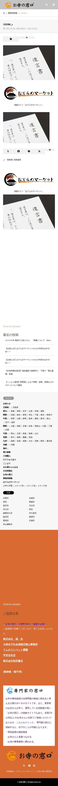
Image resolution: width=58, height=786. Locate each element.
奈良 (30, 426)
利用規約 (10, 771)
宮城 (36, 411)
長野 (13, 418)
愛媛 (24, 437)
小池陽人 (7, 456)
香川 (13, 437)
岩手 (24, 411)
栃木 (19, 415)
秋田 (19, 411)
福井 (13, 422)
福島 (42, 411)
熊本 (42, 441)
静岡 (24, 418)
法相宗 (32, 498)
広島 (19, 433)
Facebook (29, 766)
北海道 (15, 407)
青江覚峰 (7, 452)
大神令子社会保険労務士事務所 (20, 644)
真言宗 (6, 505)
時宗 (31, 509)
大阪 (13, 426)
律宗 (5, 502)
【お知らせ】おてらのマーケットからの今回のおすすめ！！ (27, 350)
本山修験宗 (7, 524)
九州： (6, 441)
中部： (6, 418)
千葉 (36, 415)
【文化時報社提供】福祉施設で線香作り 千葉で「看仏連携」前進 (29, 372)
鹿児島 (49, 441)
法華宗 (6, 498)
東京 (42, 415)
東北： (6, 411)
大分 (30, 441)
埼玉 (30, 415)
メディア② (19, 486)
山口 (36, 433)
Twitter (24, 766)
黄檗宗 (32, 517)
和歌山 (37, 426)
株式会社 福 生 (13, 639)
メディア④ (42, 486)
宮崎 (36, 441)
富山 (48, 418)
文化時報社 (7, 471)
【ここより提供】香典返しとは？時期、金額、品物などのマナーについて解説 (29, 383)
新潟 (42, 418)
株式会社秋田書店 (13, 661)
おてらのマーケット (11, 482)
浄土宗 (6, 509)
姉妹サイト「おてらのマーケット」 (29, 104)
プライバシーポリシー (25, 771)
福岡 (13, 441)
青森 (13, 411)
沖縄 (13, 445)
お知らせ (7, 403)
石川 (7, 422)
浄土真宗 (33, 513)
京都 (24, 426)
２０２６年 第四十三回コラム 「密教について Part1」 (28, 340)
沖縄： (6, 445)
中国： (6, 433)
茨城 (13, 415)
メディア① (7, 486)
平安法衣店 (9, 655)
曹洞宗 (6, 520)
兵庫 (7, 430)
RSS (34, 766)
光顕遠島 (17, 160)
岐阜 (30, 418)
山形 (30, 411)
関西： (6, 426)
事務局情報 (7, 478)
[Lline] (11, 39)
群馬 (24, 415)
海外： (6, 448)
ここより (7, 463)
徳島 (19, 437)
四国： (6, 437)
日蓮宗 (32, 520)
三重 (50, 426)
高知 (30, 437)
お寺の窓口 (7, 474)
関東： (6, 415)
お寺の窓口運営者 (44, 771)
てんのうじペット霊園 (15, 650)
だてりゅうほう (9, 460)
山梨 (19, 418)
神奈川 (49, 415)
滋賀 (19, 426)
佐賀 (19, 441)
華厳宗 (32, 502)
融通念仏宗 (7, 513)
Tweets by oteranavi (12, 326)
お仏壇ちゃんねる (10, 467)
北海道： (7, 407)
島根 (30, 433)
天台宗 (32, 505)
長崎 (24, 441)
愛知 (36, 418)
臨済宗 (6, 517)
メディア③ (30, 486)
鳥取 (24, 433)
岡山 (13, 433)
